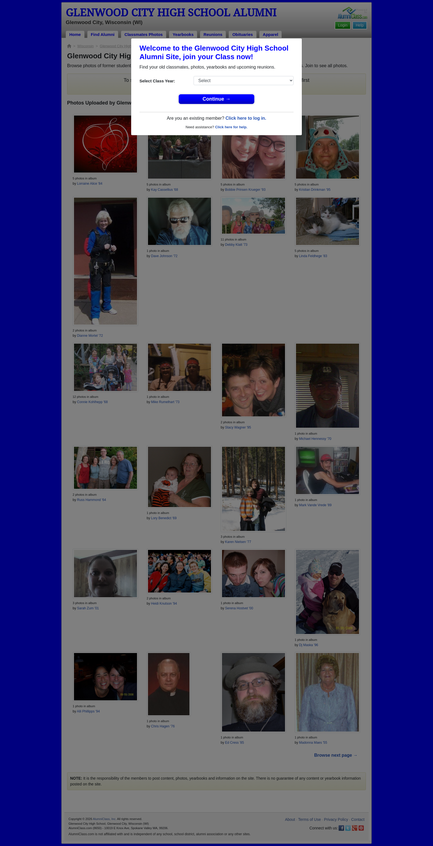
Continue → (217, 99)
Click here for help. (231, 127)
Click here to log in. (245, 118)
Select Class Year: (157, 81)
